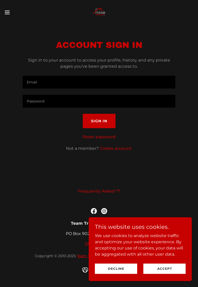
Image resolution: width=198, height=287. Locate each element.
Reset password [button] (99, 136)
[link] (98, 12)
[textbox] (99, 82)
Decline (116, 272)
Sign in (99, 121)
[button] (16, 12)
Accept (164, 272)
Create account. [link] (116, 148)
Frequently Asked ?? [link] (99, 191)
